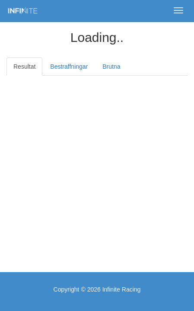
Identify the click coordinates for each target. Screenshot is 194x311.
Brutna (111, 66)
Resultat (24, 66)
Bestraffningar (69, 66)
